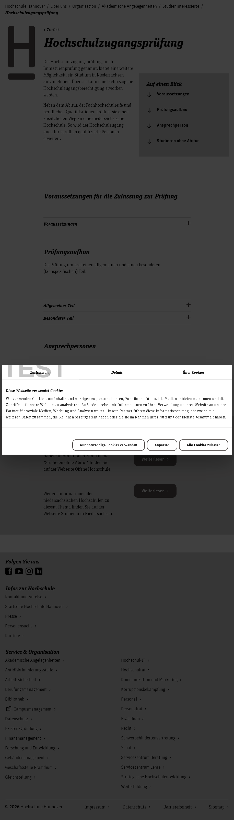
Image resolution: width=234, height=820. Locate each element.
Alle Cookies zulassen (203, 445)
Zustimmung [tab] (40, 372)
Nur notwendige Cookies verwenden (108, 445)
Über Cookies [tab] (193, 372)
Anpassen (162, 445)
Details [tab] (117, 372)
